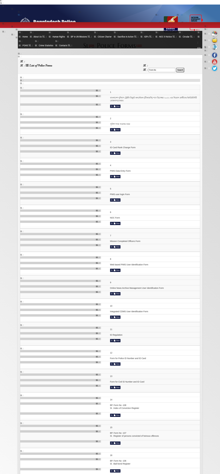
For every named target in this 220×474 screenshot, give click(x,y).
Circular (187, 36)
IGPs (148, 36)
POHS (26, 45)
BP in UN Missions (80, 36)
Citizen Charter (103, 36)
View (117, 106)
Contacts (64, 45)
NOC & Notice (167, 36)
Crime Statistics (44, 45)
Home (24, 36)
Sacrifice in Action (127, 36)
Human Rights (57, 36)
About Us (39, 36)
